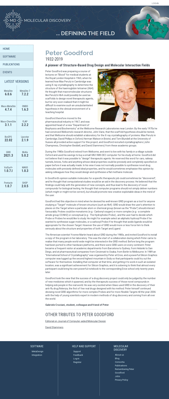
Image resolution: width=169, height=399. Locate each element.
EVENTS (7, 72)
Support (77, 351)
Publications (121, 365)
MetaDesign (37, 351)
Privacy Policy (121, 380)
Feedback (78, 355)
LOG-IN (155, 3)
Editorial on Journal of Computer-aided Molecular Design (75, 321)
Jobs (117, 376)
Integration (37, 355)
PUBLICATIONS (11, 64)
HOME (6, 48)
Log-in (76, 358)
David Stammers (54, 327)
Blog (117, 358)
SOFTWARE (9, 56)
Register (77, 362)
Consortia (119, 362)
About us (119, 355)
